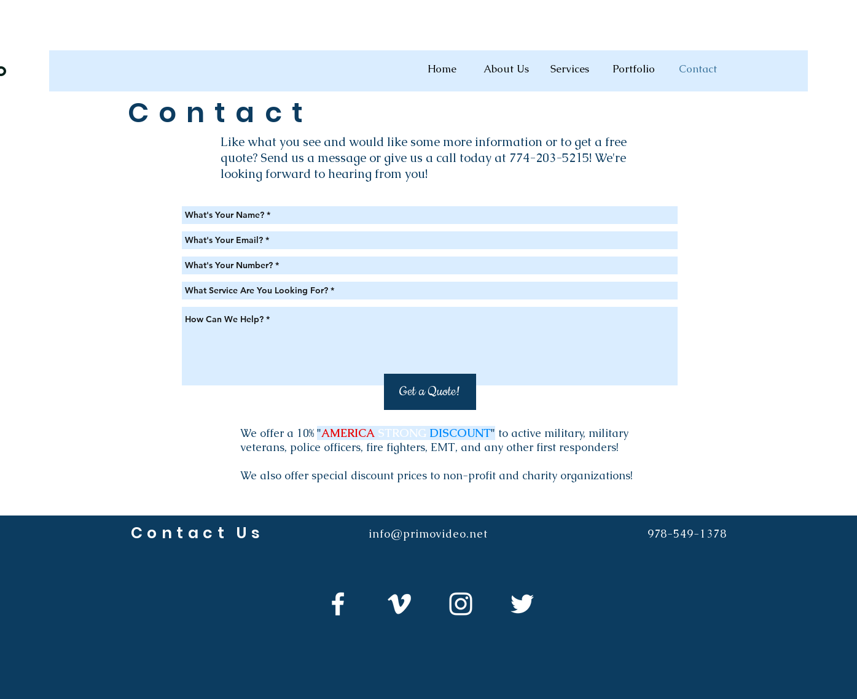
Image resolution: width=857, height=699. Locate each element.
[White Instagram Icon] (460, 604)
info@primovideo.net (428, 534)
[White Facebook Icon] (338, 604)
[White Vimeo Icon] (399, 604)
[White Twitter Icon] (522, 604)
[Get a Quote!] (430, 392)
